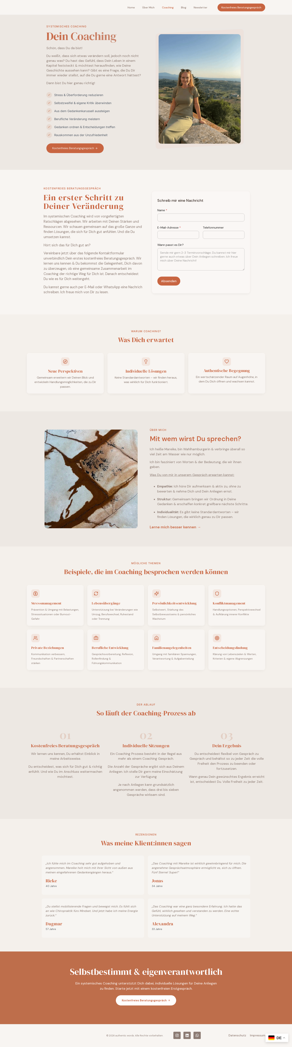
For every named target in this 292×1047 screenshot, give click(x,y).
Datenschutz (237, 1036)
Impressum (257, 1036)
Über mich (148, 7)
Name (162, 310)
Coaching (168, 7)
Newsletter (200, 7)
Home (131, 7)
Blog (183, 7)
